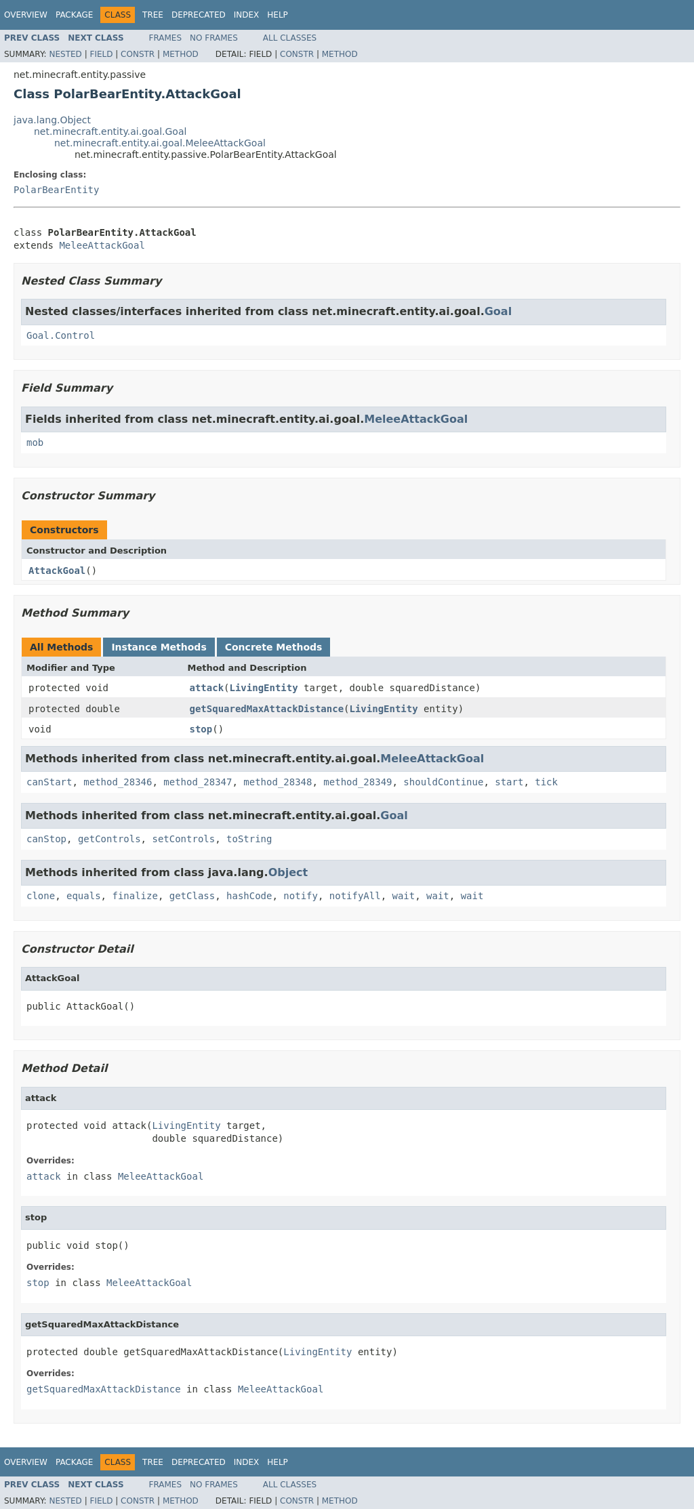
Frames (165, 38)
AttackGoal (56, 570)
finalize (134, 895)
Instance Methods (158, 647)
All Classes (290, 38)
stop (201, 729)
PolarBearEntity (56, 189)
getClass (192, 895)
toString (249, 838)
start (509, 782)
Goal (498, 311)
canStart (49, 782)
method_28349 (357, 782)
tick (546, 782)
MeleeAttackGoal (101, 245)
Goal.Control (60, 335)
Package (74, 15)
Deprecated (198, 15)
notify (300, 895)
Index (247, 15)
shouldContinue (443, 782)
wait (403, 895)
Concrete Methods (274, 647)
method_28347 (197, 782)
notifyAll (355, 895)
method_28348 (277, 782)
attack (207, 687)
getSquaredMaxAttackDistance (267, 708)
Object (288, 872)
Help (277, 15)
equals (83, 895)
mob (34, 442)
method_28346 (117, 782)
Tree (152, 15)
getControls (109, 838)
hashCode (249, 895)
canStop (46, 838)
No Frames (214, 38)
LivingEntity (264, 687)
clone (40, 895)
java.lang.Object (52, 120)
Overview (25, 15)
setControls (183, 838)
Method (181, 54)
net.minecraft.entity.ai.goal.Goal (110, 131)
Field (101, 54)
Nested (65, 54)
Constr (138, 54)
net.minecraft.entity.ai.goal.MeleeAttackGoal (160, 143)
